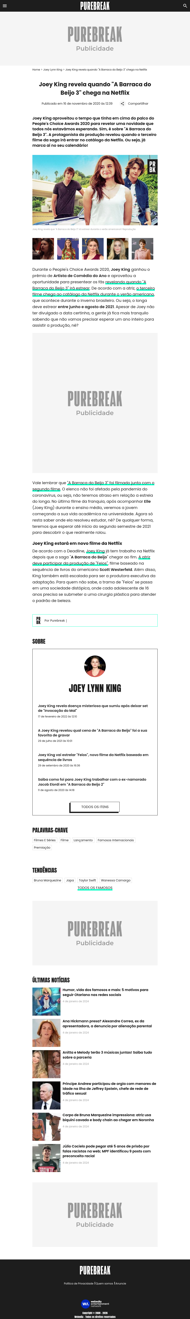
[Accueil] (95, 6)
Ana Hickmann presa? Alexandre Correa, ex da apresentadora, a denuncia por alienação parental (107, 1023)
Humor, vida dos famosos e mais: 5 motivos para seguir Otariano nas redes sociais (105, 992)
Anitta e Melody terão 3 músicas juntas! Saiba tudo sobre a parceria (107, 1055)
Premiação (42, 847)
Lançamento (83, 840)
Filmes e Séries (45, 840)
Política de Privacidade (78, 1283)
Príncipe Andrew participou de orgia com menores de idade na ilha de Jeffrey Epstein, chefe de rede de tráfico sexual (109, 1088)
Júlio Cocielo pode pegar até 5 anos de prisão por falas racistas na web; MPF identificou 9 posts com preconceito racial (107, 1151)
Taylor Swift (87, 880)
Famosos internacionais (116, 840)
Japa (70, 880)
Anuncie (121, 1283)
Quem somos (104, 1283)
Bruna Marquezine (47, 880)
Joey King (95, 551)
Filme (65, 840)
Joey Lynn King (52, 69)
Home (36, 69)
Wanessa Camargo (115, 880)
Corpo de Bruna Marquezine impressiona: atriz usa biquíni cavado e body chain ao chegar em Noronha (108, 1117)
